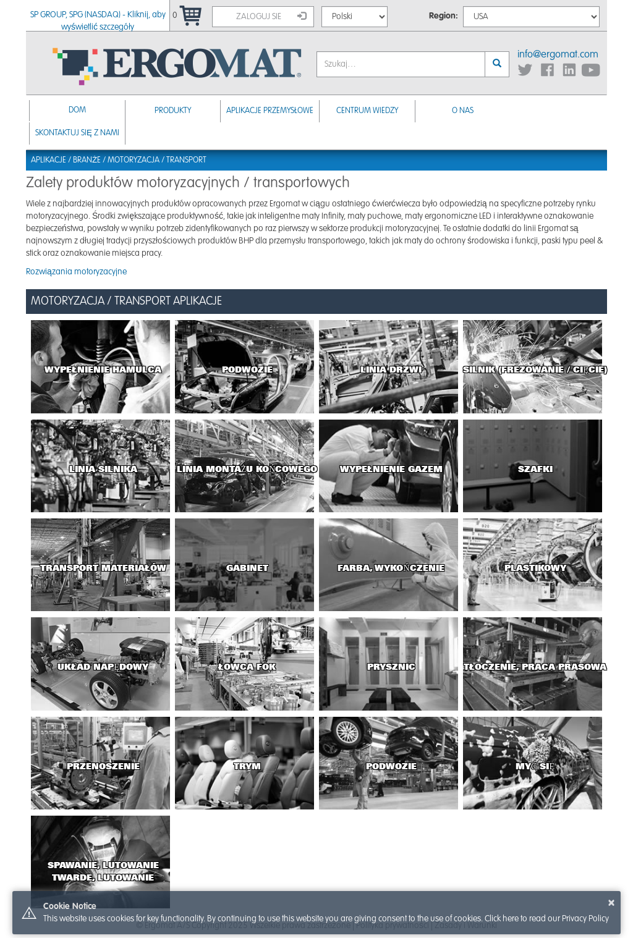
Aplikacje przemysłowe (269, 111)
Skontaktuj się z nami (77, 133)
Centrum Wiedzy (367, 111)
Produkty (173, 111)
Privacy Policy (585, 919)
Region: (443, 16)
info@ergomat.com (557, 54)
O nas (463, 111)
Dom (77, 110)
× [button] (611, 903)
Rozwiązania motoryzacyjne (76, 272)
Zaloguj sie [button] (271, 16)
